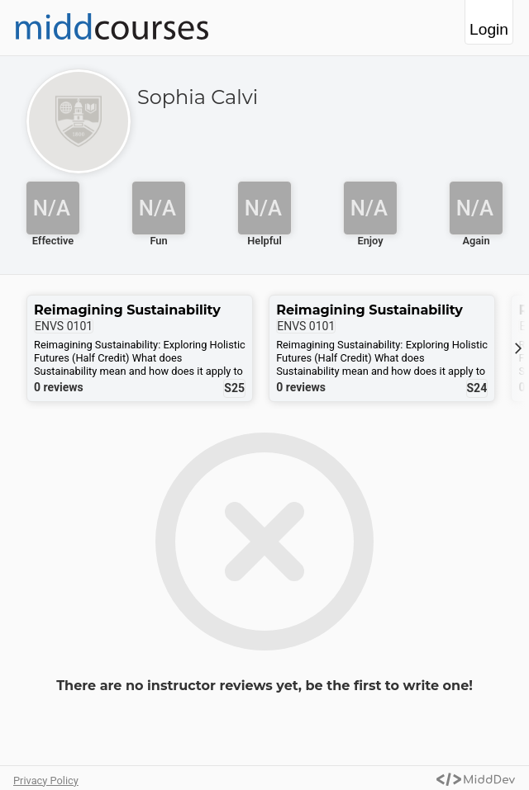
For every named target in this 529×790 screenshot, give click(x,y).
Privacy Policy (46, 780)
